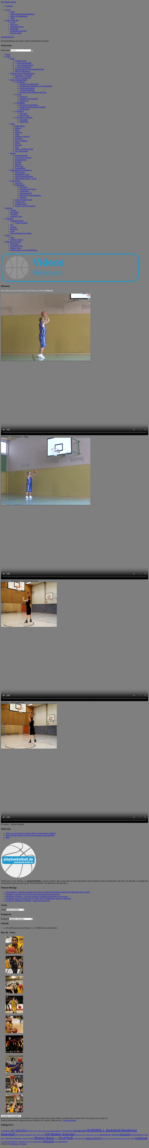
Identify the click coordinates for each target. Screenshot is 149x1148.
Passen (17, 143)
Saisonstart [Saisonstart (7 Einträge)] (114, 1138)
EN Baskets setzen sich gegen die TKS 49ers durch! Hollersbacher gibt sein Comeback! (38, 898)
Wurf (17, 147)
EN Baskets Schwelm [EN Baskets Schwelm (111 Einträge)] (60, 1134)
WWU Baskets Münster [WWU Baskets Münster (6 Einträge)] (61, 1142)
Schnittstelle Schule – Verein (25, 179)
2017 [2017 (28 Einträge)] (13, 1130)
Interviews (14, 25)
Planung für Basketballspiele (30, 195)
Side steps (23, 113)
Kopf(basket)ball (21, 155)
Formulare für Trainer (28, 189)
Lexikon (13, 227)
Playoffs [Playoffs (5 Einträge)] (56, 1138)
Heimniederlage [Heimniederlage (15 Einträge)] (105, 1135)
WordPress (14, 1144)
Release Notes (15, 248)
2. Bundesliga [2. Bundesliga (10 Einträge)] (5, 1131)
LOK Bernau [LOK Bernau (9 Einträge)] (9, 1138)
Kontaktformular (16, 246)
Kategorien (5, 919)
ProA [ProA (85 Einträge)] (62, 1138)
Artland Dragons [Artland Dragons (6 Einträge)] (41, 1131)
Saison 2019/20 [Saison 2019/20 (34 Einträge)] (93, 1138)
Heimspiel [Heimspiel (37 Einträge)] (125, 1134)
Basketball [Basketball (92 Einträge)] (8, 1134)
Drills (12, 12)
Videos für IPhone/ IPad (24, 149)
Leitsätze (18, 162)
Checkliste (23, 187)
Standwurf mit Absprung (29, 99)
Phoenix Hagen (16, 33)
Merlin (24, 1144)
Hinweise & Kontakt (13, 242)
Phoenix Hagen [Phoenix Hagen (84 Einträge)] (44, 1138)
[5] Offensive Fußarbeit (23, 118)
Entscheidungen (21, 160)
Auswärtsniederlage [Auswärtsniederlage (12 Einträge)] (54, 1131)
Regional (9, 208)
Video (12, 18)
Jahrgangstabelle (26, 193)
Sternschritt (24, 122)
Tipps (12, 237)
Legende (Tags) (21, 61)
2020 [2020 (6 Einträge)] (35, 1131)
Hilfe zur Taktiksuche (23, 78)
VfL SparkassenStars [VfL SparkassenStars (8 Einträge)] (36, 1142)
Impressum (14, 244)
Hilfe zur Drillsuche (22, 71)
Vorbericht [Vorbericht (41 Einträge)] (48, 1141)
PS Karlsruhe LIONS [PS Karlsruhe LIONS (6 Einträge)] (79, 1138)
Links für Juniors (16, 240)
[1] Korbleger (20, 82)
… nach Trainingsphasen (24, 65)
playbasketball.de (7, 37)
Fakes (17, 134)
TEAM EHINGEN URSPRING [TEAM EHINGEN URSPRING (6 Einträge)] (9, 1142)
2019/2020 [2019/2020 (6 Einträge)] (31, 1131)
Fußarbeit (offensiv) (22, 137)
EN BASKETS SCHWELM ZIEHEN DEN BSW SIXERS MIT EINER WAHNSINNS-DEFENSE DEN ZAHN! (48, 892)
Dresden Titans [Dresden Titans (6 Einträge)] (41, 1135)
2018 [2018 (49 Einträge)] (19, 1130)
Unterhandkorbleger (27, 90)
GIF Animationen (21, 151)
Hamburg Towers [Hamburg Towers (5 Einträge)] (94, 1134)
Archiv (3, 910)
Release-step (24, 115)
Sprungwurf (24, 101)
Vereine (13, 210)
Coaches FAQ (20, 202)
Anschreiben (24, 191)
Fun (11, 225)
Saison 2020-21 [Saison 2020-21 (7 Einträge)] (106, 1138)
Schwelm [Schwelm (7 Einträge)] (120, 1138)
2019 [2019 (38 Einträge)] (24, 1130)
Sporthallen (14, 212)
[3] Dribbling (20, 103)
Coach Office (15, 181)
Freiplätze (14, 214)
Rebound (18, 145)
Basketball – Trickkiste (23, 76)
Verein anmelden (21, 223)
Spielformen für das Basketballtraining (29, 69)
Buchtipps (14, 229)
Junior (8, 235)
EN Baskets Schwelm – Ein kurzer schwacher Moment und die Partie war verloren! (37, 896)
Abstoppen (24, 120)
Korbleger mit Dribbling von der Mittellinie (36, 86)
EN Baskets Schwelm (18, 31)
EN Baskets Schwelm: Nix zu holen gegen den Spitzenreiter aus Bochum (33, 894)
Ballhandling (20, 126)
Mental (12, 153)
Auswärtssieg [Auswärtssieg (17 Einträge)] (67, 1131)
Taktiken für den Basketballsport (22, 14)
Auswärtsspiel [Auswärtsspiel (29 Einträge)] (80, 1130)
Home (8, 54)
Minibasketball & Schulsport (21, 170)
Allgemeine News (17, 27)
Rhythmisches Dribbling (29, 105)
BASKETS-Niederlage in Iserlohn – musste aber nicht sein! (28, 901)
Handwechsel (25, 109)
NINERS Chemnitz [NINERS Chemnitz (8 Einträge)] (28, 1138)
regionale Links (16, 216)
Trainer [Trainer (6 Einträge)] (27, 1142)
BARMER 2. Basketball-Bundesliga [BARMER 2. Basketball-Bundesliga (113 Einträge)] (112, 1130)
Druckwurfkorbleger (27, 88)
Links (12, 231)
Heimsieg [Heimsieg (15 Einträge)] (115, 1135)
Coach (8, 10)
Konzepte (23, 197)
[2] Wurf (18, 94)
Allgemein (10, 219)
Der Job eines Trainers (23, 158)
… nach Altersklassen (23, 67)
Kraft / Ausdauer (21, 141)
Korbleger (18, 139)
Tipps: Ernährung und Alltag (21, 233)
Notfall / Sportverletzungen (25, 206)
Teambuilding (20, 168)
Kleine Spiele (20, 172)
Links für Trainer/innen (23, 200)
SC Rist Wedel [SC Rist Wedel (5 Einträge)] (127, 1138)
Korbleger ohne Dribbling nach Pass (33, 92)
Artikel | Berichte (12, 20)
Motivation (19, 166)
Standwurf (23, 97)
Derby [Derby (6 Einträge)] (34, 1135)
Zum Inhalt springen (8, 2)
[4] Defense (19, 111)
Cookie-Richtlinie (69, 1120)
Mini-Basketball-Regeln (24, 176)
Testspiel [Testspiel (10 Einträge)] (22, 1142)
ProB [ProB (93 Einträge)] (69, 1138)
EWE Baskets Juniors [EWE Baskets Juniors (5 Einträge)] (80, 1134)
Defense (18, 128)
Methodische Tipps (22, 174)
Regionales (14, 29)
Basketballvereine (17, 221)
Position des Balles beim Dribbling (33, 107)
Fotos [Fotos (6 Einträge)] (87, 1135)
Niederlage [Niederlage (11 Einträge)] (18, 1138)
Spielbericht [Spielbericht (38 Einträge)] (141, 1138)
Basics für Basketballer (18, 16)
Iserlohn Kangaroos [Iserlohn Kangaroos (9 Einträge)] (137, 1135)
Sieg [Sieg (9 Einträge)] (132, 1138)
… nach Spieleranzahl (23, 63)
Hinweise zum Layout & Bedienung (23, 250)
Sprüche (18, 164)
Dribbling (18, 132)
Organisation (19, 185)
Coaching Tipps (21, 204)
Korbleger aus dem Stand (29, 84)
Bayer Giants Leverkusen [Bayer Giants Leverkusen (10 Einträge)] (23, 1135)
